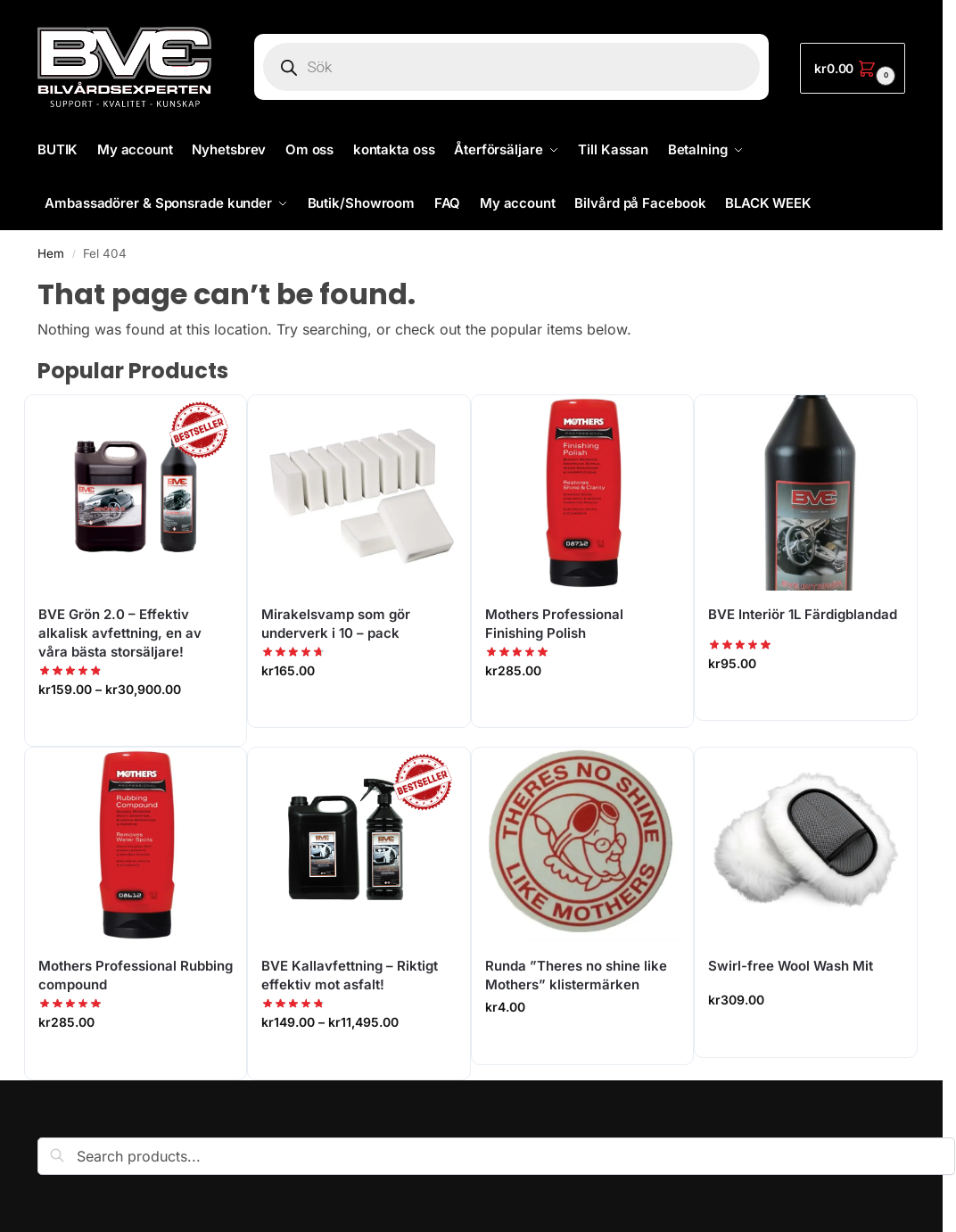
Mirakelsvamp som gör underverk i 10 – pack (335, 623)
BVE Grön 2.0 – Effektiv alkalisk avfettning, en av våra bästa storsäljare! (120, 633)
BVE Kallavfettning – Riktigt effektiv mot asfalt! (349, 975)
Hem (50, 253)
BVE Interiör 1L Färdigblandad (802, 614)
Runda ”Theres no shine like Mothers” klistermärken (576, 975)
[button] (852, 68)
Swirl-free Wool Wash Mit (790, 965)
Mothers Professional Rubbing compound (135, 975)
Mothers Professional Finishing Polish (554, 623)
